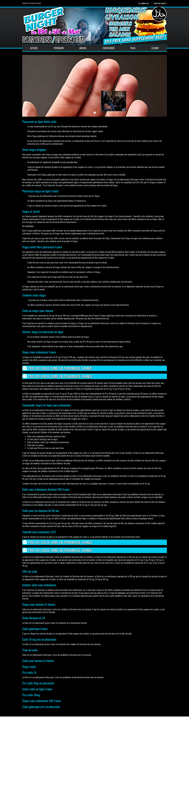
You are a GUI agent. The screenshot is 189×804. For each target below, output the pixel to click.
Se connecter (143, 3)
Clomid (155, 48)
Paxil (133, 48)
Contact (65, 782)
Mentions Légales (68, 785)
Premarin (59, 48)
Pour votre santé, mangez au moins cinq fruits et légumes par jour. (44, 801)
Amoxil (83, 48)
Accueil (34, 48)
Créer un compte (160, 3)
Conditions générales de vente (73, 788)
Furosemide (109, 48)
